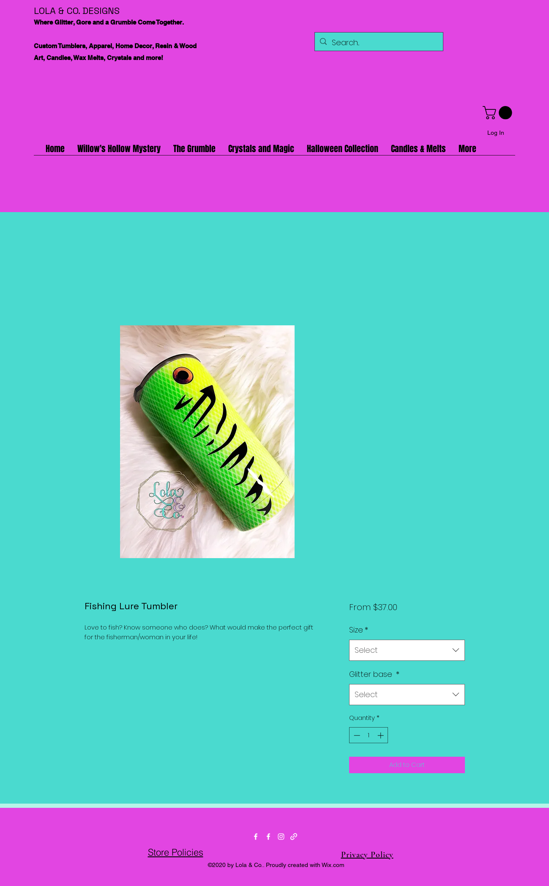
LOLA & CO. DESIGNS (77, 10)
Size (358, 629)
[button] (499, 112)
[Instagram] (281, 836)
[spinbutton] (369, 735)
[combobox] (406, 650)
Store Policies (175, 852)
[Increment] (381, 735)
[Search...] (378, 43)
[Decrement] (356, 735)
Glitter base (374, 674)
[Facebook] (255, 836)
